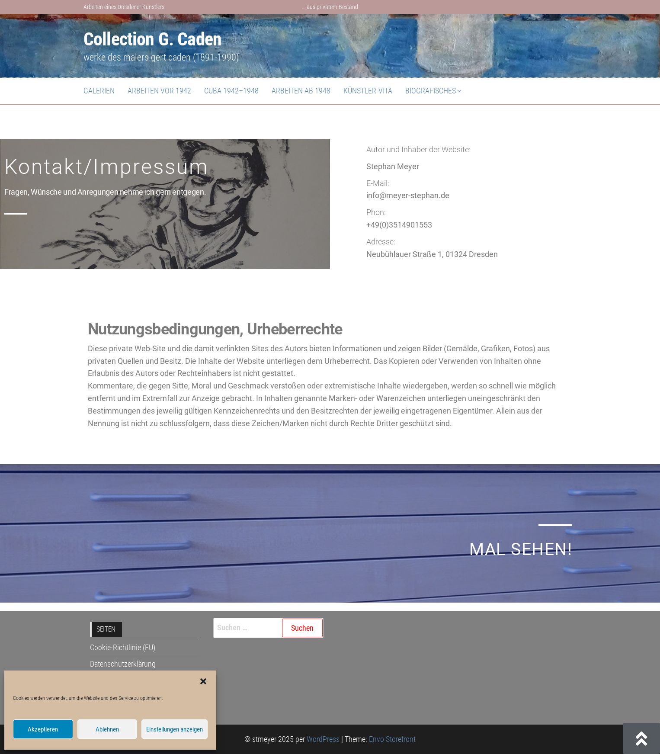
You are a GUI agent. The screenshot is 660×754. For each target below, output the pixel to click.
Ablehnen (107, 729)
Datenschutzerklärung (123, 663)
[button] (203, 681)
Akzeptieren (43, 729)
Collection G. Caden (152, 39)
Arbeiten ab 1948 (301, 90)
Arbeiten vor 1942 (159, 90)
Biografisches (430, 90)
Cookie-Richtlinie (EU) (122, 647)
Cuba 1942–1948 (231, 90)
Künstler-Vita (367, 90)
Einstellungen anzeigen (174, 729)
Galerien (99, 90)
